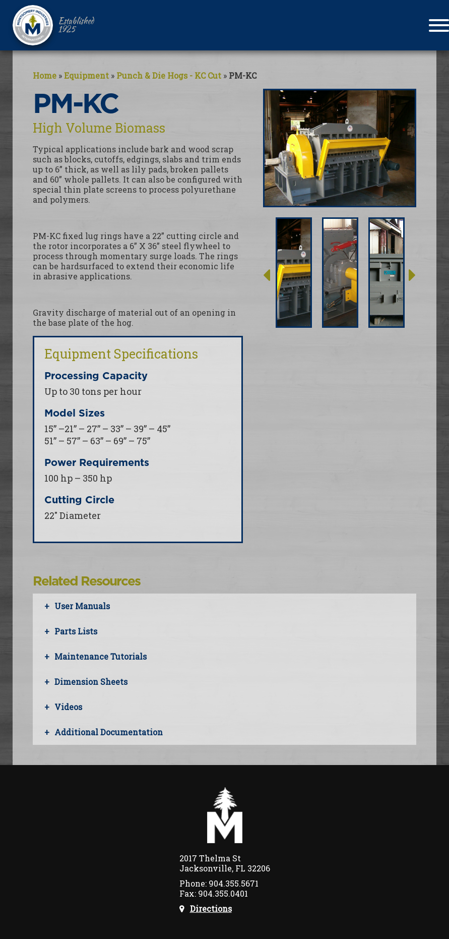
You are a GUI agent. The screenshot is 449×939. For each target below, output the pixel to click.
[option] (294, 294)
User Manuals (82, 606)
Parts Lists (75, 631)
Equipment (86, 75)
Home (44, 75)
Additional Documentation (108, 732)
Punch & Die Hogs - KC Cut (168, 75)
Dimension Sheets (90, 681)
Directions (211, 909)
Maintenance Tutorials (100, 656)
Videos (68, 706)
